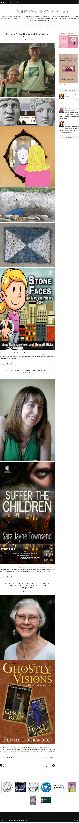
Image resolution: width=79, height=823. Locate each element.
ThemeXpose (13, 820)
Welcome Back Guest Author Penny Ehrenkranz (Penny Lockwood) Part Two (27, 586)
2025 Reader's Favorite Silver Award (67, 33)
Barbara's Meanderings (41, 11)
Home (3, 2)
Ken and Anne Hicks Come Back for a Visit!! (27, 35)
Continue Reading (49, 363)
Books (18, 2)
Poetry (48, 27)
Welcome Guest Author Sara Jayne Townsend (27, 371)
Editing (11, 2)
